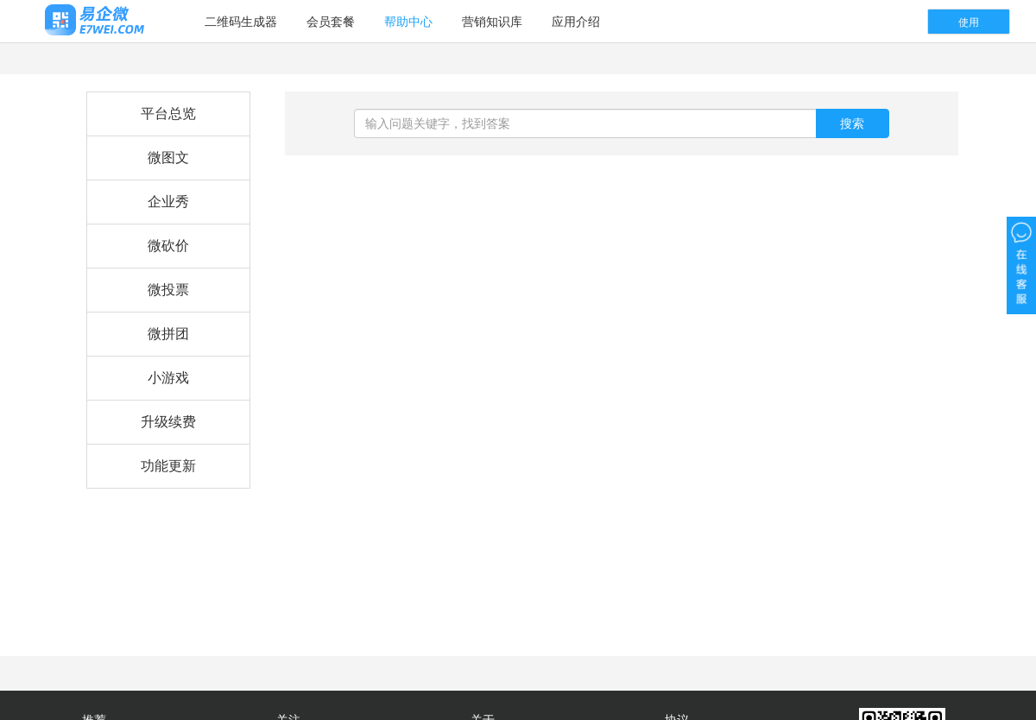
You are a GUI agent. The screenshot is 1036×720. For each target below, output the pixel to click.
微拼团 (168, 333)
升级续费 (168, 421)
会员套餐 (330, 21)
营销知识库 (492, 21)
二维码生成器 (241, 21)
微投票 (168, 289)
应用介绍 (576, 21)
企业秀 (168, 201)
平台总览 (168, 113)
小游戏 (168, 377)
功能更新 (168, 465)
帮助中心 (408, 21)
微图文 (168, 157)
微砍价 (168, 245)
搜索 (852, 123)
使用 (968, 22)
